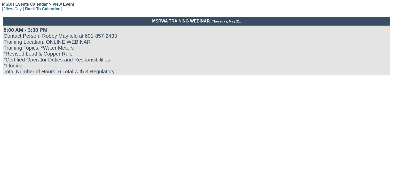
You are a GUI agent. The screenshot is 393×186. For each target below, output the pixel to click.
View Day (13, 9)
